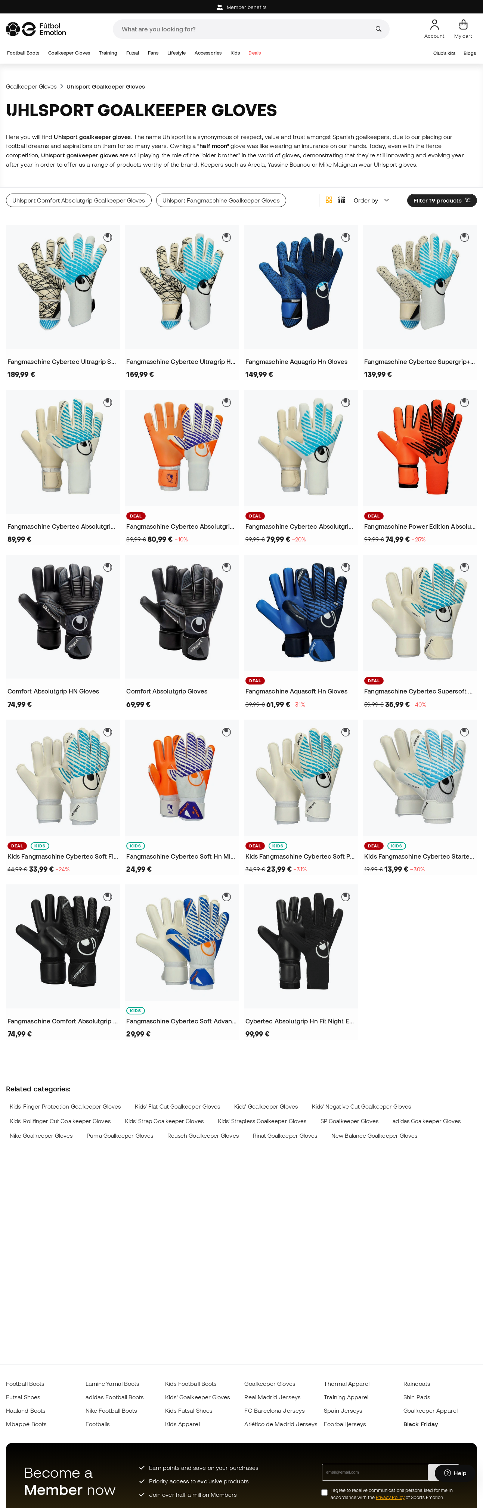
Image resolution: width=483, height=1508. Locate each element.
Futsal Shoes (23, 1397)
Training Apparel (346, 1397)
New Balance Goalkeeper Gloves (374, 1135)
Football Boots (23, 53)
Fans (153, 53)
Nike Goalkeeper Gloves (41, 1135)
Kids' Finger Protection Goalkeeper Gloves (65, 1106)
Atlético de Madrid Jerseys (281, 1424)
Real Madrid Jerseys (272, 1397)
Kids (235, 53)
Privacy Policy (390, 1497)
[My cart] (463, 29)
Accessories (208, 53)
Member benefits (241, 7)
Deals (254, 53)
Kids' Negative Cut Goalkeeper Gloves (361, 1106)
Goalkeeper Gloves (69, 53)
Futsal (132, 53)
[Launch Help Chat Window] (455, 1473)
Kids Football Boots (191, 1383)
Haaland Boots (26, 1410)
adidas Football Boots (115, 1397)
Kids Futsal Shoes (189, 1410)
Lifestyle (176, 53)
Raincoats (416, 1383)
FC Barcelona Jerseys (274, 1410)
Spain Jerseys (343, 1410)
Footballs (98, 1424)
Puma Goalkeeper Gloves (120, 1135)
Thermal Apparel (346, 1383)
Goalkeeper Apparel (430, 1410)
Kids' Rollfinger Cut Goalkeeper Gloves (60, 1121)
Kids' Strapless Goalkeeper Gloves (262, 1121)
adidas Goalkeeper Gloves (427, 1121)
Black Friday (420, 1424)
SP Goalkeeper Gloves (350, 1121)
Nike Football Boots (111, 1410)
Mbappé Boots (26, 1424)
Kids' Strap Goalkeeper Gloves (164, 1121)
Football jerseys (345, 1424)
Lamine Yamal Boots (112, 1383)
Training (108, 53)
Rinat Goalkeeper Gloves (285, 1135)
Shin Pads (416, 1397)
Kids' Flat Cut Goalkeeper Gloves (177, 1106)
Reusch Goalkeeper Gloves (203, 1135)
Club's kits (444, 53)
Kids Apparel (182, 1424)
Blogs (470, 53)
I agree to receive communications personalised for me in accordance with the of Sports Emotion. (391, 1494)
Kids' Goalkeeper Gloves (266, 1106)
